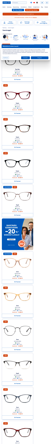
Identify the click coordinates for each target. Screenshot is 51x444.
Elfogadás (38, 57)
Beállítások (8, 57)
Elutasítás (25, 57)
